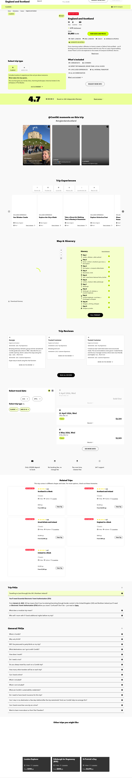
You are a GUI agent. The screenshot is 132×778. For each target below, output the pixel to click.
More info (89, 423)
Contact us (101, 1)
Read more (20, 354)
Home (9, 11)
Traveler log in (118, 1)
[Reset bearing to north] (61, 255)
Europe (22, 11)
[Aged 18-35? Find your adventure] (96, 6)
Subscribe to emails (109, 1)
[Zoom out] (61, 252)
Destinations (16, 11)
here (76, 591)
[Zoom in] (61, 250)
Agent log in (125, 1)
